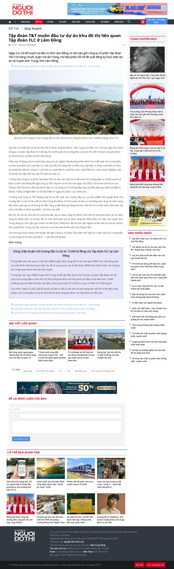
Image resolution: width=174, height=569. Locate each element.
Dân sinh (25, 22)
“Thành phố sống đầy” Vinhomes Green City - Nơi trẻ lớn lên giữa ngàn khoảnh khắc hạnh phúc (52, 356)
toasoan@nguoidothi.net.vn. (69, 551)
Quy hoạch (33, 28)
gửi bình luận (21, 439)
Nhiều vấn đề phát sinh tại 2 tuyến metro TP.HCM (80, 483)
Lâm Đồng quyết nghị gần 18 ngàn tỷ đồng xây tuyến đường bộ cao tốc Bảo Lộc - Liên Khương (57, 66)
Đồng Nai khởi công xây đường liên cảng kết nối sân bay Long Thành (20, 520)
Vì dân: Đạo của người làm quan (147, 302)
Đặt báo (139, 565)
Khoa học (90, 22)
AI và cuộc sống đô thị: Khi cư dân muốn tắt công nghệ (147, 287)
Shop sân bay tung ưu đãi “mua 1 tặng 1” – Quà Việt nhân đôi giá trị (109, 484)
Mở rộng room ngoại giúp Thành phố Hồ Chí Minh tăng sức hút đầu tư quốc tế (22, 355)
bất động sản (81, 371)
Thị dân (62, 22)
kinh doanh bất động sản (102, 371)
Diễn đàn (118, 22)
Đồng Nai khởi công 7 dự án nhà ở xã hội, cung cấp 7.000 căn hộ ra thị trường (147, 151)
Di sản (50, 22)
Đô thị (39, 22)
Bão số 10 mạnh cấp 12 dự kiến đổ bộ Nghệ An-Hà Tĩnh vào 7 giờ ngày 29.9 (147, 76)
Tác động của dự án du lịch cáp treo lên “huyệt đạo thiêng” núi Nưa (148, 248)
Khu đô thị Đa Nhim (46, 371)
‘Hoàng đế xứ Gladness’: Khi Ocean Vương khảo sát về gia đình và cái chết (110, 520)
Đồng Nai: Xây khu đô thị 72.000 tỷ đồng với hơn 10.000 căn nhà (109, 355)
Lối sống (105, 22)
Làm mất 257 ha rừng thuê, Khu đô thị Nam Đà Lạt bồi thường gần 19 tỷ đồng (49, 313)
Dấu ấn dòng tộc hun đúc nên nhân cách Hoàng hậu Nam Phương (148, 295)
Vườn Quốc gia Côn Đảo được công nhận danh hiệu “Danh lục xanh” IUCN (50, 484)
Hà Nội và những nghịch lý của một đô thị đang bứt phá (148, 351)
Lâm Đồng (27, 371)
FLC (60, 371)
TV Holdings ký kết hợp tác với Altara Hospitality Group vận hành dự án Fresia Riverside (81, 356)
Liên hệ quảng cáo (155, 565)
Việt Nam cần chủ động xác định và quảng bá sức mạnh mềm (148, 318)
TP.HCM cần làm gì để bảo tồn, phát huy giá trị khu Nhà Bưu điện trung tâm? (148, 266)
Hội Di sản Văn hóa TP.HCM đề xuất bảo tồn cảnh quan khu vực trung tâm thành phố (149, 278)
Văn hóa (76, 22)
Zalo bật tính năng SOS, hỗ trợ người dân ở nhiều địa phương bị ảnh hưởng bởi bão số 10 (19, 485)
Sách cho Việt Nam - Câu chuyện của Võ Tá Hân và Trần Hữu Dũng (148, 309)
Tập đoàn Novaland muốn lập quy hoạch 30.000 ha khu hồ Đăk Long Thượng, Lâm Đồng (54, 308)
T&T (68, 371)
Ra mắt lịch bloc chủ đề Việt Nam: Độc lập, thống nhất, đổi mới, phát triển (80, 520)
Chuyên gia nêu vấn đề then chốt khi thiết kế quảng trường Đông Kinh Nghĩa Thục (51, 520)
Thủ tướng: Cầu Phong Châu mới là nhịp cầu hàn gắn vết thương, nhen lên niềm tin (146, 114)
